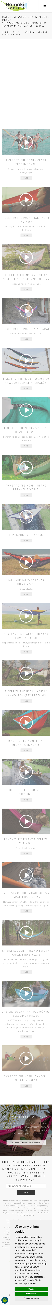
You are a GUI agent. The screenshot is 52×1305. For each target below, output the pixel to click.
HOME (5, 32)
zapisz (26, 1192)
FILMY (16, 32)
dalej (26, 178)
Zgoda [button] (31, 1289)
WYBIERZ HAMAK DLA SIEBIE (26, 1142)
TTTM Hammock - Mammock (26, 534)
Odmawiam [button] (31, 1294)
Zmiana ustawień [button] (31, 1298)
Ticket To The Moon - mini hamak (26, 328)
